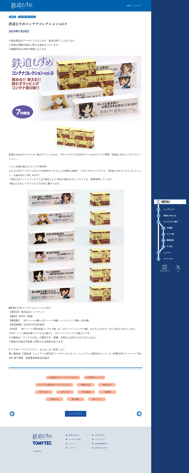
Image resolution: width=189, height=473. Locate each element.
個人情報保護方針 (101, 443)
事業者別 (170, 238)
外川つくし (96, 399)
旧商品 (12, 17)
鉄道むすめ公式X (101, 448)
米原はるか (106, 385)
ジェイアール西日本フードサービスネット (54, 385)
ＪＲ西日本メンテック (94, 377)
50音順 (169, 225)
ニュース (167, 250)
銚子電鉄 (75, 399)
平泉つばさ (43, 392)
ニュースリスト (75, 414)
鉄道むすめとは (170, 213)
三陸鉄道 (107, 392)
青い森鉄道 (86, 392)
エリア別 (170, 232)
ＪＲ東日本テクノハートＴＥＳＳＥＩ (63, 377)
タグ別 (169, 244)
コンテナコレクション (26, 17)
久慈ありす (54, 399)
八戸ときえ (65, 392)
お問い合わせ (99, 435)
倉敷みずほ (85, 385)
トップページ (169, 207)
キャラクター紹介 (171, 219)
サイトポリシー (100, 439)
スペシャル (168, 256)
